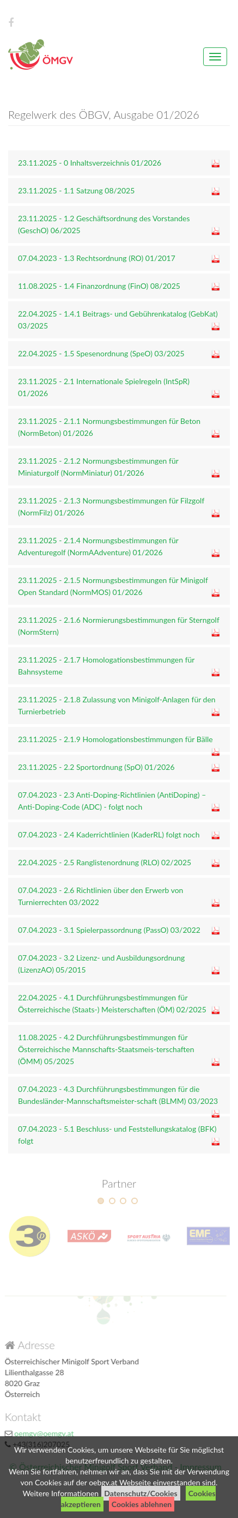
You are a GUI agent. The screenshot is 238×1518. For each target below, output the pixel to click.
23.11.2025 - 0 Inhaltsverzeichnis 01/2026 (89, 162)
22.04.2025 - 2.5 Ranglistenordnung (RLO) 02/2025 (104, 862)
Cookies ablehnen (142, 1504)
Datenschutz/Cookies (141, 1493)
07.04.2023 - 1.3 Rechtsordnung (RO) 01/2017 (96, 258)
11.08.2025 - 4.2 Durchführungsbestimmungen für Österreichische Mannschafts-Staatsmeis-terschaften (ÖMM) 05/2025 (106, 1049)
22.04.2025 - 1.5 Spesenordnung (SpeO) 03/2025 (101, 353)
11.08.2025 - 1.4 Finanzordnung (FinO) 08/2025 (99, 285)
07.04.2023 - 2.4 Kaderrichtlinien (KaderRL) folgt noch (109, 834)
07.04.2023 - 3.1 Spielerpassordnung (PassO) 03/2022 (109, 929)
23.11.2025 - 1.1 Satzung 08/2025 (76, 190)
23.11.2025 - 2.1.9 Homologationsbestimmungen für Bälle (115, 739)
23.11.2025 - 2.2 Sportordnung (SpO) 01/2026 (96, 767)
